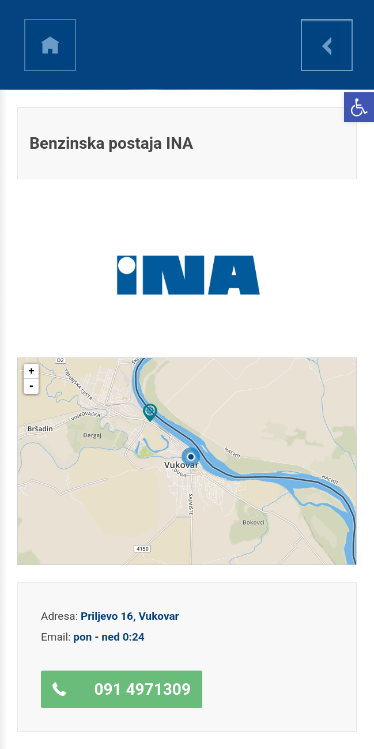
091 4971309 (142, 689)
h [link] (50, 45)
